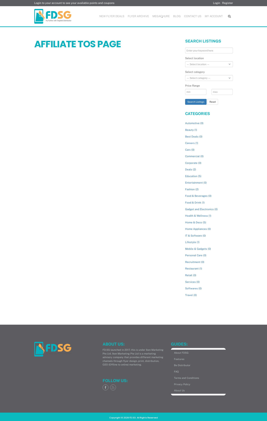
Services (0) (192, 281)
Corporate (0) (193, 162)
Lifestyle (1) (192, 242)
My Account (214, 16)
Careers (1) (191, 143)
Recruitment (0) (194, 262)
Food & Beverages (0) (198, 195)
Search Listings (195, 101)
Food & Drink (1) (195, 202)
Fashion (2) (192, 189)
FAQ (176, 371)
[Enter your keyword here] (209, 50)
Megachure (161, 16)
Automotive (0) (194, 123)
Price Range (192, 85)
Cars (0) (190, 149)
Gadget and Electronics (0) (201, 209)
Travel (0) (191, 295)
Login (216, 3)
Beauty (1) (191, 129)
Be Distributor (182, 365)
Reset (212, 101)
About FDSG (181, 352)
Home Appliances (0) (198, 228)
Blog (177, 16)
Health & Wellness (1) (198, 215)
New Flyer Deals (111, 16)
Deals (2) (190, 169)
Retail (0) (190, 275)
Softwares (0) (193, 288)
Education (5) (193, 176)
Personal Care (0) (195, 255)
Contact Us (192, 16)
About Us (179, 390)
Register (227, 3)
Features (179, 359)
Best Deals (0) (193, 136)
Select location (194, 58)
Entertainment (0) (196, 182)
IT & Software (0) (195, 235)
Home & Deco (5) (195, 222)
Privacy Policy (182, 384)
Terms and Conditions (186, 377)
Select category (195, 71)
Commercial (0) (194, 156)
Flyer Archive (138, 16)
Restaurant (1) (193, 268)
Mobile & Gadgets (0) (198, 248)
